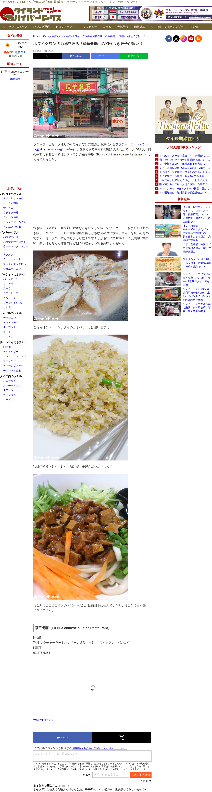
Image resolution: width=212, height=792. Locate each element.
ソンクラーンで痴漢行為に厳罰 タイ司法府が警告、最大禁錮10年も (197, 307)
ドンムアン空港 (12, 226)
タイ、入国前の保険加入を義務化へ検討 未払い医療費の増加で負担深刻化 (185, 167)
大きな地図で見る (43, 719)
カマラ (7, 288)
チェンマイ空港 (12, 370)
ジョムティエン (12, 268)
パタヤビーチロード (14, 241)
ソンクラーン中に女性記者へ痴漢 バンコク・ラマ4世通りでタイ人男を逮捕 (197, 279)
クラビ (7, 399)
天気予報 (122, 26)
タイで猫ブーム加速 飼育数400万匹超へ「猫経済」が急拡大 (185, 176)
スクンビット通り (13, 198)
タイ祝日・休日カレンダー (167, 26)
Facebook (76, 56)
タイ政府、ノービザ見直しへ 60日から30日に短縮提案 (185, 155)
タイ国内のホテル (11, 376)
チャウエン (9, 317)
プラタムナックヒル (14, 263)
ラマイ (7, 331)
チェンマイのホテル (12, 342)
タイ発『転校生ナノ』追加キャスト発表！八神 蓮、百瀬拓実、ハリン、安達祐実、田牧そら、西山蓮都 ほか (197, 214)
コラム (107, 26)
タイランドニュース (15, 26)
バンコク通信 (41, 26)
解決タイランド (65, 26)
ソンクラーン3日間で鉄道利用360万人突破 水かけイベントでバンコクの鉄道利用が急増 (197, 294)
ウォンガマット (12, 259)
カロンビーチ (10, 293)
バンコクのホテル (11, 194)
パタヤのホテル (9, 232)
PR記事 (194, 26)
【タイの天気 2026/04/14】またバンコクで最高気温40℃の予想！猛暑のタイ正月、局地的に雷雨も (197, 233)
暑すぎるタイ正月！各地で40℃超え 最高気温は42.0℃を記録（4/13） (197, 263)
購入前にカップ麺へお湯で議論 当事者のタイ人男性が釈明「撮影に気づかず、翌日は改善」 (185, 184)
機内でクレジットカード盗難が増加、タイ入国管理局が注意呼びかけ (185, 159)
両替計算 (139, 26)
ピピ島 (7, 307)
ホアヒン (8, 390)
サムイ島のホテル (11, 313)
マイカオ (8, 283)
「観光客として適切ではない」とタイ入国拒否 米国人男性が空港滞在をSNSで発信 (185, 180)
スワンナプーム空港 (14, 221)
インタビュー (89, 26)
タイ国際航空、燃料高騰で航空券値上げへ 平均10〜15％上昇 (185, 192)
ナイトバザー (10, 351)
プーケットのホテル (12, 274)
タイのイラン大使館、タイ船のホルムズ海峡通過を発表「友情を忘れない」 (185, 171)
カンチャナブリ (12, 385)
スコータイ (9, 380)
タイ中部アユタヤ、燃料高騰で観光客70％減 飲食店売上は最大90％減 (185, 163)
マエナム (8, 336)
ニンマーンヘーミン (14, 356)
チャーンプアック (13, 365)
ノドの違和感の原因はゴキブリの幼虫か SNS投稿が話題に (197, 248)
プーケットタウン (13, 302)
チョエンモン (10, 322)
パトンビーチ (10, 279)
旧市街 (7, 346)
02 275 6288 (41, 652)
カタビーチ (9, 297)
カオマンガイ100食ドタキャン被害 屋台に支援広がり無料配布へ (185, 188)
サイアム (8, 207)
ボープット (9, 327)
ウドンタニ (9, 394)
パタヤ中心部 (10, 236)
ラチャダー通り (12, 212)
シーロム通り (10, 203)
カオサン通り (10, 217)
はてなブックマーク (105, 56)
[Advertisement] (92, 193)
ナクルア (8, 254)
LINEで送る (133, 56)
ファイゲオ (9, 361)
